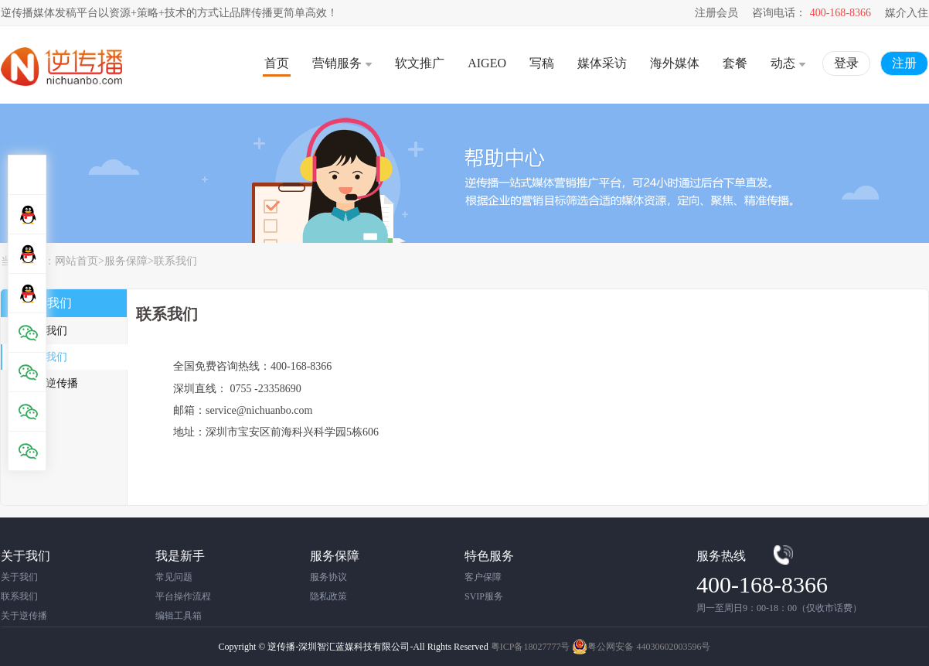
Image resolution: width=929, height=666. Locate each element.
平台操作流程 (183, 596)
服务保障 (126, 261)
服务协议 (328, 577)
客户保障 (483, 577)
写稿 (541, 63)
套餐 (735, 63)
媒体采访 (602, 63)
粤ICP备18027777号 (530, 646)
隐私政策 (328, 596)
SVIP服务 (483, 596)
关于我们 (45, 330)
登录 (846, 63)
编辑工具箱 (178, 615)
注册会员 (716, 13)
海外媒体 (674, 63)
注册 (904, 63)
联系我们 (175, 261)
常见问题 (173, 577)
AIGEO (487, 63)
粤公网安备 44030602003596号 (641, 646)
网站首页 (76, 261)
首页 (276, 63)
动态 (788, 63)
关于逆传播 (51, 383)
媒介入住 (906, 13)
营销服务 (342, 63)
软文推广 (419, 63)
